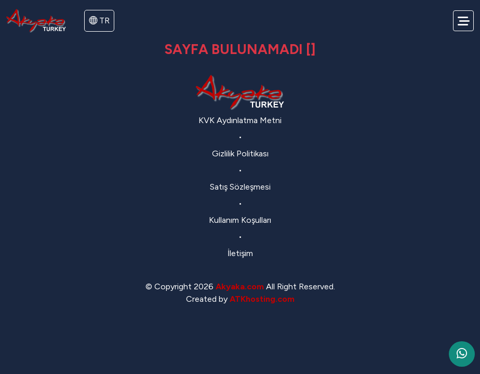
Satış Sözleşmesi (240, 187)
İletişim (240, 253)
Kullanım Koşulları (240, 220)
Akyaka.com (240, 286)
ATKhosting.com (262, 299)
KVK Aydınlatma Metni (240, 120)
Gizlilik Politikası (240, 153)
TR (99, 20)
